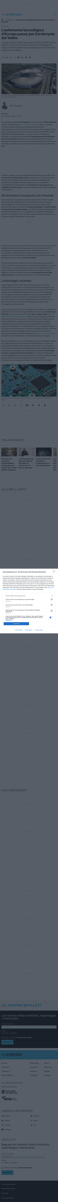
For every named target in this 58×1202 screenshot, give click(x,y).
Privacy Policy (39, 630)
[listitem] (29, 596)
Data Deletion (19, 630)
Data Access (28, 630)
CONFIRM (16, 623)
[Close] (54, 572)
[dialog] (29, 601)
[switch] (51, 599)
